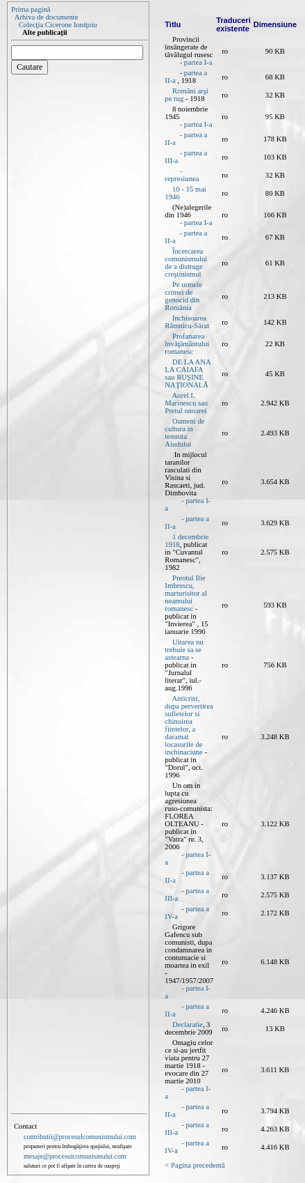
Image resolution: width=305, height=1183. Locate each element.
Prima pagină (31, 9)
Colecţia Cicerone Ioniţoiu (58, 25)
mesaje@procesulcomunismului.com (75, 1156)
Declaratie (187, 1024)
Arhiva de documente (47, 17)
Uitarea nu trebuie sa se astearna (184, 649)
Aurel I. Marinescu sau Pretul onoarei (186, 403)
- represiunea (182, 175)
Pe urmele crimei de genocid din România (183, 296)
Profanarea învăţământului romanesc (187, 343)
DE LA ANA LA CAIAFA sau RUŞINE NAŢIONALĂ (188, 373)
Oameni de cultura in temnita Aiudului (184, 432)
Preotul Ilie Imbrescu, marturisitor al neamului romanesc (186, 593)
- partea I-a (196, 62)
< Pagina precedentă (194, 1165)
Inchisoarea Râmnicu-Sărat (187, 322)
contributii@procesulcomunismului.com (80, 1137)
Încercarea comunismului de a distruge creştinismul (186, 262)
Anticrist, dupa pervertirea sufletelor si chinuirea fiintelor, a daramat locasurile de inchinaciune (189, 725)
